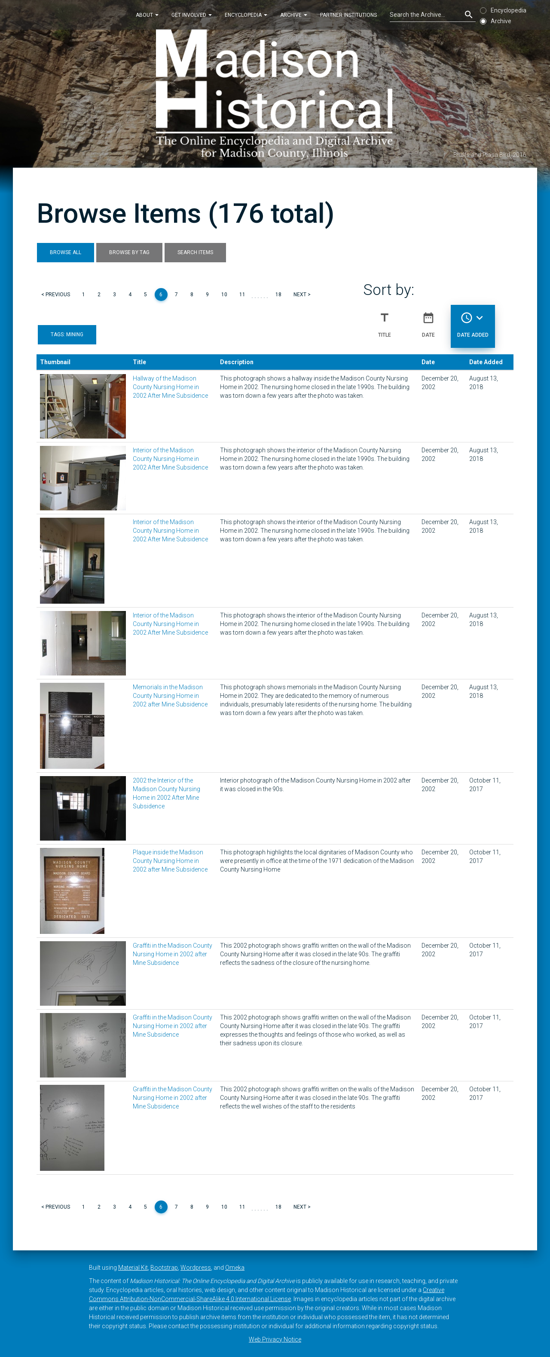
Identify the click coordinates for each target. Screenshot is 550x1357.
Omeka (234, 1267)
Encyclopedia (246, 15)
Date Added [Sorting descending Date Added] (473, 321)
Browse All (65, 252)
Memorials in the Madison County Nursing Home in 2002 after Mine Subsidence (170, 696)
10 (224, 295)
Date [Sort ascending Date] (428, 321)
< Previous (55, 295)
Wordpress (195, 1267)
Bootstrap (164, 1267)
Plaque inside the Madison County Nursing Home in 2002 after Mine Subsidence (170, 861)
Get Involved (191, 15)
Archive (293, 15)
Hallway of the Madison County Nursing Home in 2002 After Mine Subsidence (170, 387)
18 (278, 295)
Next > (302, 295)
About (147, 15)
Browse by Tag (129, 252)
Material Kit (133, 1267)
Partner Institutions (348, 15)
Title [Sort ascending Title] (384, 321)
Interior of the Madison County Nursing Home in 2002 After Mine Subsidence (170, 459)
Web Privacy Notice (275, 1339)
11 (242, 295)
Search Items (195, 252)
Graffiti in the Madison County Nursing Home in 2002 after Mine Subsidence (172, 954)
